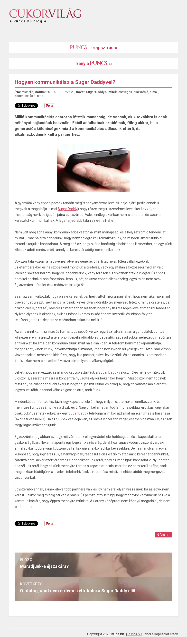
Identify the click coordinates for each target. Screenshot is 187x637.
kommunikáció (25, 96)
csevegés (125, 92)
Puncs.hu (135, 634)
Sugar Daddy (95, 92)
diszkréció (140, 92)
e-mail (154, 92)
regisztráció (93, 47)
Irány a (93, 63)
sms (40, 96)
